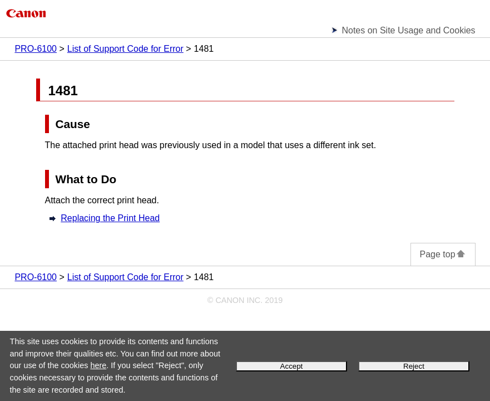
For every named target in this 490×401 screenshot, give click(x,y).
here (98, 365)
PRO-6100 (35, 48)
